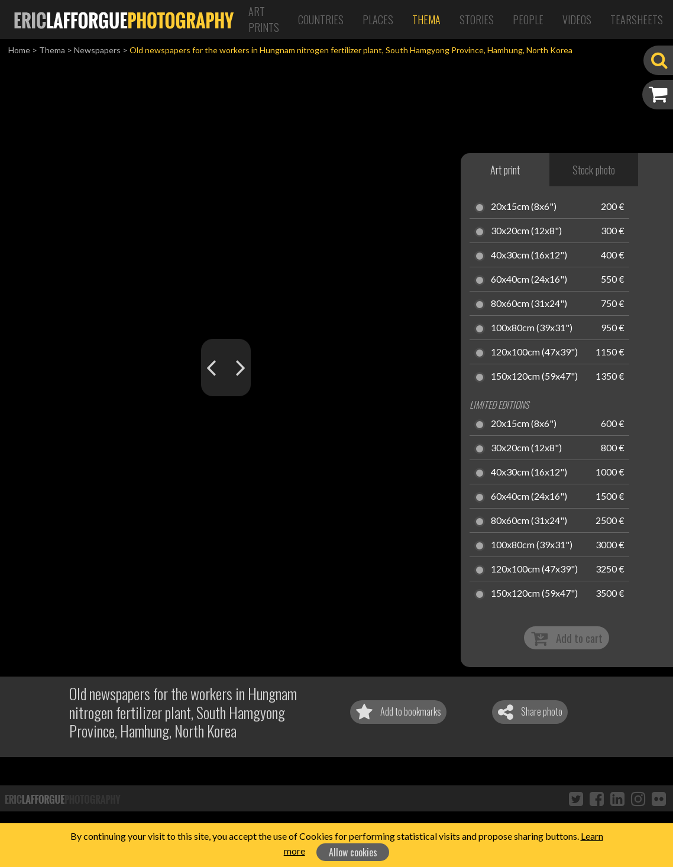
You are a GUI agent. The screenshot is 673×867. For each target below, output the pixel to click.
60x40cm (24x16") (529, 279)
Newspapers (97, 50)
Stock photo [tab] (593, 169)
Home (19, 50)
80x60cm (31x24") (529, 304)
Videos (576, 19)
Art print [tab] (505, 169)
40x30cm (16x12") (529, 255)
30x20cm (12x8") (526, 231)
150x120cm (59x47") (534, 376)
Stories (477, 19)
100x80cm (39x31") (531, 328)
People (528, 19)
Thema (426, 19)
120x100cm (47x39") (534, 352)
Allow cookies (353, 852)
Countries (321, 19)
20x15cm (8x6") (523, 207)
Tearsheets (636, 19)
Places (378, 19)
